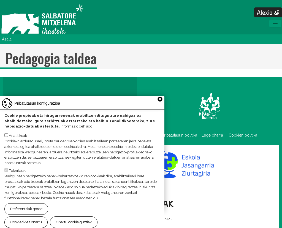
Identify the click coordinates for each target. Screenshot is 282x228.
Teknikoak (17, 177)
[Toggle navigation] (275, 23)
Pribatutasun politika (182, 135)
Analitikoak (18, 142)
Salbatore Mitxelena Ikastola (42, 19)
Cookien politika (243, 135)
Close (160, 106)
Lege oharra (212, 135)
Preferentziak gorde (26, 216)
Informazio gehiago (76, 133)
